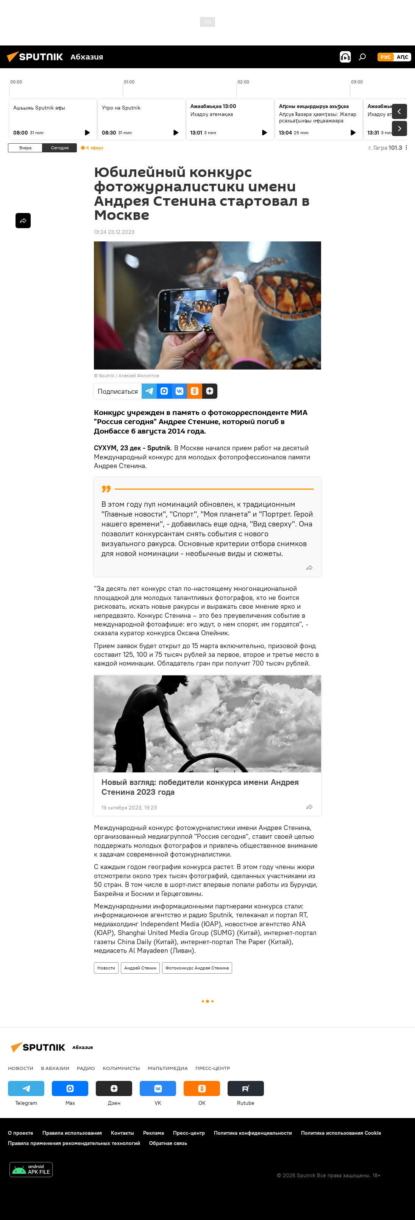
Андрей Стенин (140, 968)
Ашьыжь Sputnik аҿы (39, 107)
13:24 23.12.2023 (114, 232)
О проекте (20, 1132)
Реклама (153, 1132)
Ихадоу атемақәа (211, 114)
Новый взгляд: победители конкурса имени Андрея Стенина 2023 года (200, 787)
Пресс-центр (212, 1068)
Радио (86, 1068)
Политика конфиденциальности (253, 1132)
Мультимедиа (168, 1068)
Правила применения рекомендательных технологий (74, 1143)
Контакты (122, 1132)
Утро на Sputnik (121, 107)
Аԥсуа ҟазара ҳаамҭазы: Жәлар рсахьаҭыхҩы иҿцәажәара (317, 117)
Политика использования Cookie (341, 1132)
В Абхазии (55, 1068)
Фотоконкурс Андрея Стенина (197, 968)
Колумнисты (121, 1068)
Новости (106, 968)
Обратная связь (168, 1143)
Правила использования (72, 1132)
